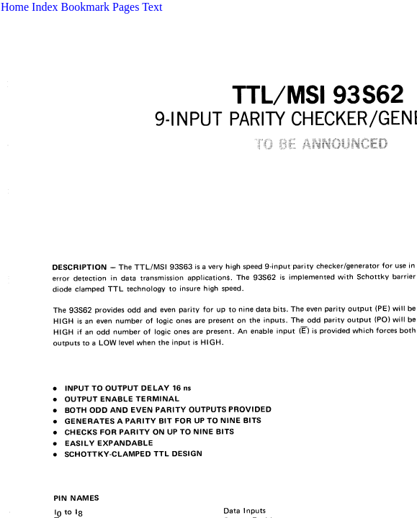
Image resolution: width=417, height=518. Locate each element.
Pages (125, 7)
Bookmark (85, 7)
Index (45, 7)
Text (152, 7)
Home (15, 7)
